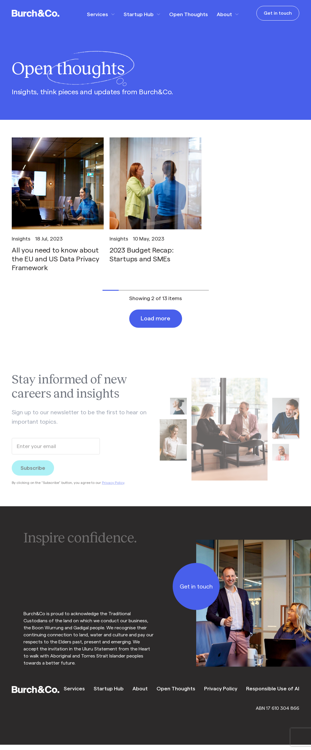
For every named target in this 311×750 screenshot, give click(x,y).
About (224, 14)
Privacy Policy (113, 488)
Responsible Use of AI (272, 688)
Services (97, 14)
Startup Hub (139, 14)
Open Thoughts (188, 14)
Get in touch (278, 13)
